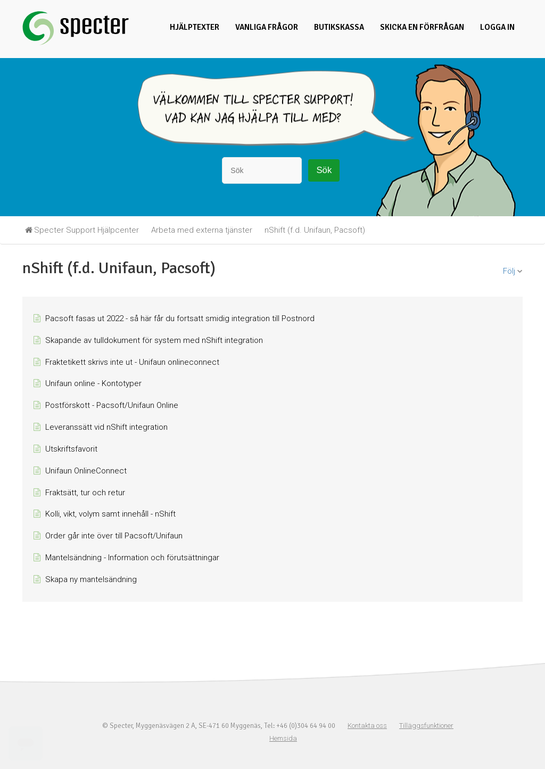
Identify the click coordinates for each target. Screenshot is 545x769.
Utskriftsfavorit (71, 449)
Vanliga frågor (266, 27)
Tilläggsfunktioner (426, 726)
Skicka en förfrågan (422, 27)
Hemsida (283, 738)
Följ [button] (509, 271)
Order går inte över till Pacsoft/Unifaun (114, 536)
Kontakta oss (367, 726)
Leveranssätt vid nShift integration (106, 427)
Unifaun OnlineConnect (86, 471)
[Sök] (262, 170)
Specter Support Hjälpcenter (86, 230)
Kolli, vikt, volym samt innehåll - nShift (110, 514)
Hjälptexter (194, 27)
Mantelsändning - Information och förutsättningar (132, 557)
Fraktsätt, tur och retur (85, 492)
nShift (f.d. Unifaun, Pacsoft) (315, 230)
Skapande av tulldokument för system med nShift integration (154, 340)
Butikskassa (339, 27)
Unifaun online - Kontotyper (93, 383)
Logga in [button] (497, 27)
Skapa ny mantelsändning (91, 579)
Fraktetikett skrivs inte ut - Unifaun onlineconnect (132, 362)
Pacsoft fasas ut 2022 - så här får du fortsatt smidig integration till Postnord (180, 318)
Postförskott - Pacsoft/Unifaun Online (111, 405)
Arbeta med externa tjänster (201, 230)
